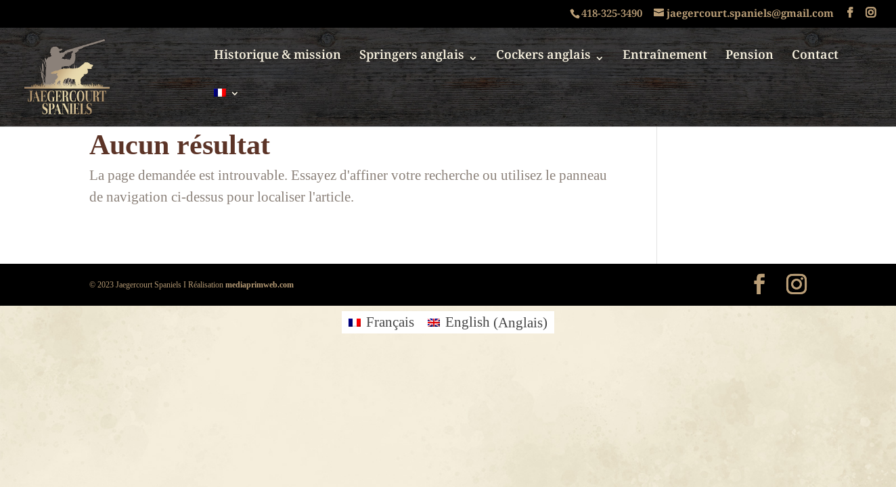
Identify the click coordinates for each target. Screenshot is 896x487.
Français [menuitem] (390, 322)
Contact (815, 60)
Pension (749, 60)
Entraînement (665, 60)
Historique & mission (277, 60)
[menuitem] (227, 107)
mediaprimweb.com (259, 284)
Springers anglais (411, 60)
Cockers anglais (543, 60)
